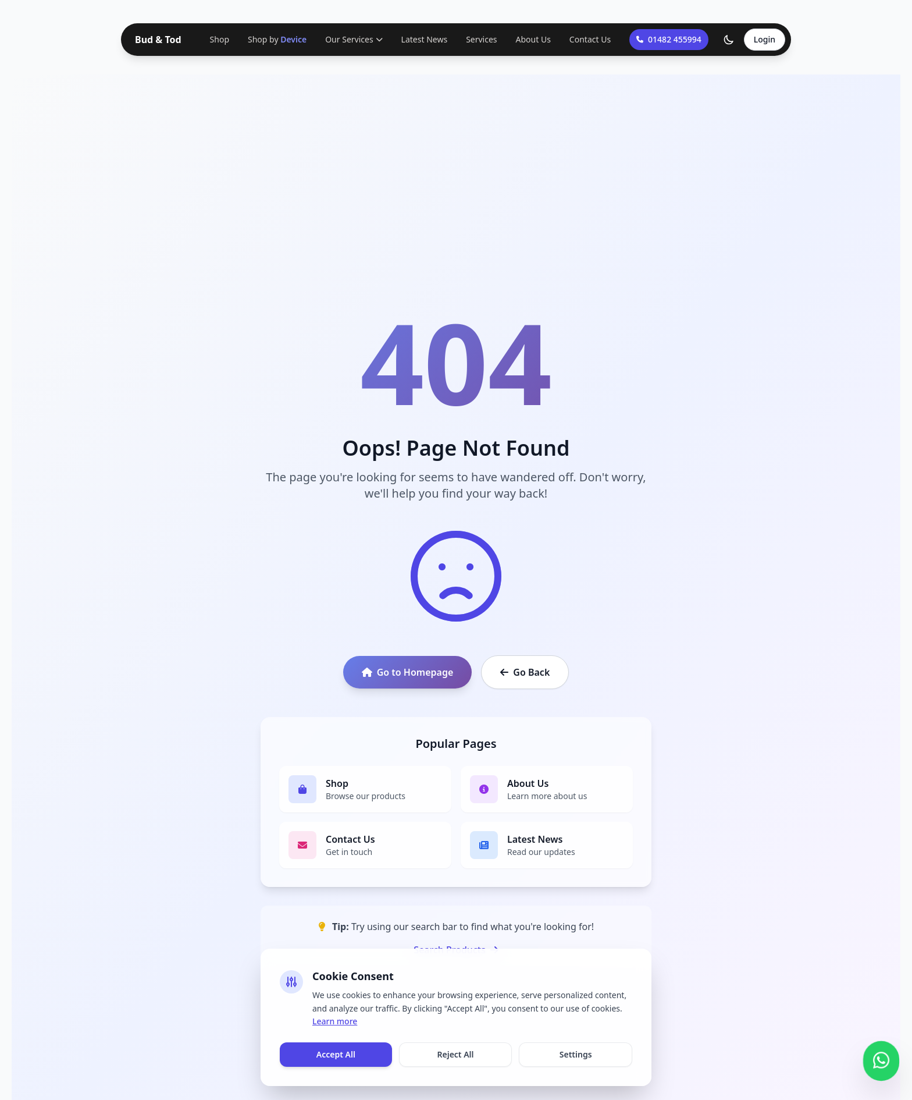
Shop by (277, 39)
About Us (533, 39)
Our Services (353, 39)
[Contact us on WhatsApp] (881, 1058)
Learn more (334, 1021)
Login (764, 39)
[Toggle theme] (728, 39)
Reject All (455, 1054)
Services (481, 39)
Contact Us (590, 39)
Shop (219, 39)
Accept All (335, 1054)
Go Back (525, 672)
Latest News (424, 39)
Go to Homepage (408, 672)
